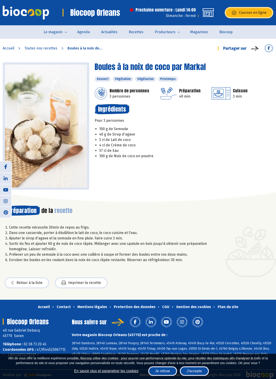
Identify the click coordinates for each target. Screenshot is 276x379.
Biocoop (226, 32)
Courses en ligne (249, 12)
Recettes (136, 32)
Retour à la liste (26, 283)
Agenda (83, 32)
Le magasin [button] (53, 32)
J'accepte (194, 371)
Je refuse (162, 371)
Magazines (199, 32)
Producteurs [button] (165, 32)
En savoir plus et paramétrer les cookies (106, 371)
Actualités (109, 32)
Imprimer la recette (81, 283)
